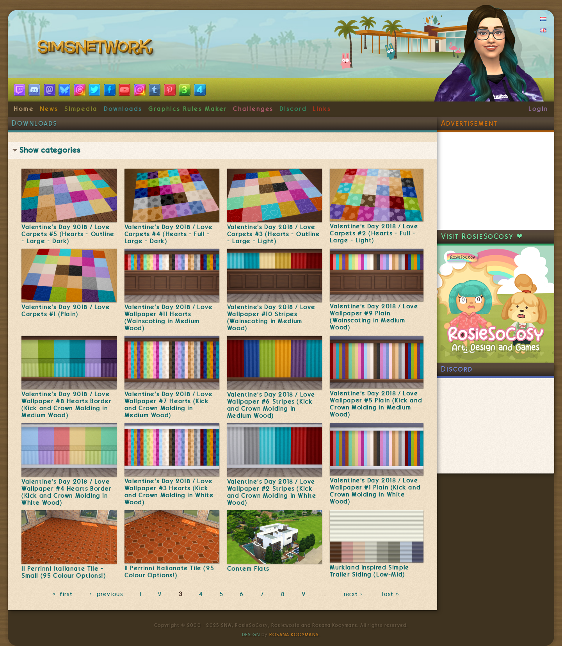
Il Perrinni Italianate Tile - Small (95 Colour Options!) (63, 572)
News (49, 108)
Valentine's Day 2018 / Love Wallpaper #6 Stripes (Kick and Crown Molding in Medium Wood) (271, 405)
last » (391, 594)
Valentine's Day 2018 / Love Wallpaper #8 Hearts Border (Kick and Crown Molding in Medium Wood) (66, 405)
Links (322, 108)
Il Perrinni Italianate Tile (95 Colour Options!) (169, 572)
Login (538, 108)
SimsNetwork (97, 49)
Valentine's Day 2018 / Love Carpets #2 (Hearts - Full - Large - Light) (374, 233)
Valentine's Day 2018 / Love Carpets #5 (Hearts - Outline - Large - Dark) (67, 234)
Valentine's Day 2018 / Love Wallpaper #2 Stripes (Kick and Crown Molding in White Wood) (272, 492)
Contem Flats (248, 568)
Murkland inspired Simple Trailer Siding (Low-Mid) (369, 571)
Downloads (123, 108)
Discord (293, 108)
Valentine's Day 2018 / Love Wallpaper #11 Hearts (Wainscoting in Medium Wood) (168, 318)
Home (24, 108)
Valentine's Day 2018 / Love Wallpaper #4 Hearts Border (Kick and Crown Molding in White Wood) (66, 492)
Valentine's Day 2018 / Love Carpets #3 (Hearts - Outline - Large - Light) (273, 234)
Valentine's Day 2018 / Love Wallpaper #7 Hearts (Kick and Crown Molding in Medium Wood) (168, 405)
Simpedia (81, 108)
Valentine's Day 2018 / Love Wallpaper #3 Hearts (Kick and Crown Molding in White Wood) (169, 492)
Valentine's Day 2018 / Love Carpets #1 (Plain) (65, 311)
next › (355, 594)
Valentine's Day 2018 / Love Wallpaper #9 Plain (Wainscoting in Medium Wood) (374, 317)
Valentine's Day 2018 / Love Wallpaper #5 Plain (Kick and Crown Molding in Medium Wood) (376, 404)
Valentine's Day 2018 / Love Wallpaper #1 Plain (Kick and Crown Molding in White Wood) (375, 491)
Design (251, 634)
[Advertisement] (495, 181)
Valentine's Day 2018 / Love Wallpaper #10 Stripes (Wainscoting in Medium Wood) (271, 318)
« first (62, 594)
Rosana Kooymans (293, 634)
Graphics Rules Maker (187, 108)
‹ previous (106, 594)
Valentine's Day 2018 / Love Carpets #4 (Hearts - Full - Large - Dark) (168, 234)
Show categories (50, 150)
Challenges (253, 108)
